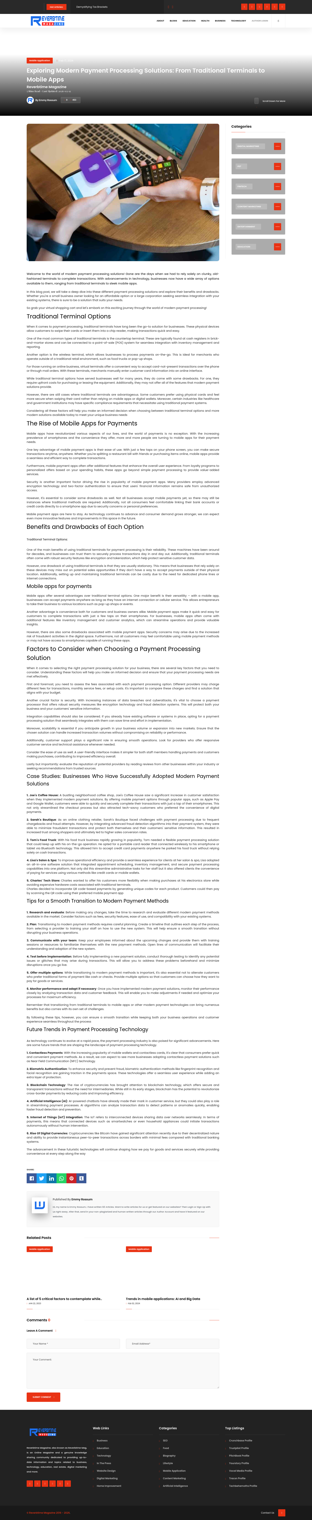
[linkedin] (267, 7)
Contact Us (267, 1512)
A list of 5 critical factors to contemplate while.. (64, 1299)
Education (189, 20)
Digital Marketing (107, 1478)
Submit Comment (43, 1397)
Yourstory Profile (239, 1463)
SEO (165, 1440)
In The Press (104, 1463)
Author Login (260, 20)
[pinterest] (282, 7)
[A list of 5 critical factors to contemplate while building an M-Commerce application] (73, 1270)
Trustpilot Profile (239, 1448)
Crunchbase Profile (240, 1440)
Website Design (106, 1470)
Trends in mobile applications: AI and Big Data (163, 1299)
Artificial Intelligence (175, 1486)
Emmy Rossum (82, 1199)
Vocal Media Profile (240, 1470)
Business (220, 20)
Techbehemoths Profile (243, 1486)
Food (166, 1448)
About (160, 20)
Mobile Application (39, 60)
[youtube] (274, 7)
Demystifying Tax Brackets (91, 7)
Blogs (173, 20)
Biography (169, 1455)
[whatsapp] (252, 7)
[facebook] (244, 7)
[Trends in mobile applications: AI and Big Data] (172, 1270)
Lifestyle (168, 1463)
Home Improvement (109, 1486)
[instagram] (259, 7)
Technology (238, 20)
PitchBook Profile (239, 1455)
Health (205, 20)
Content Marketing (174, 1478)
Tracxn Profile (237, 1478)
